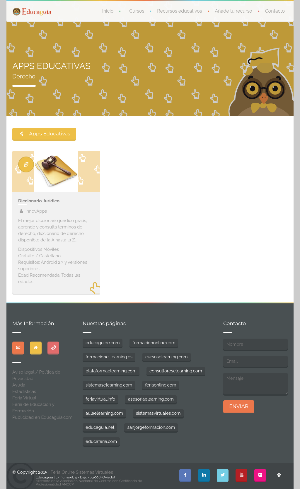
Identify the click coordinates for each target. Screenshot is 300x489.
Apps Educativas (44, 134)
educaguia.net (100, 427)
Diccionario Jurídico (38, 201)
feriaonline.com (160, 385)
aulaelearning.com (104, 413)
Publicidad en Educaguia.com (42, 417)
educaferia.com (101, 441)
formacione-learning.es (109, 356)
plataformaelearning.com (111, 371)
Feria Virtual (24, 398)
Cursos (136, 11)
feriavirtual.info (100, 399)
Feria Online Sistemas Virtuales (82, 472)
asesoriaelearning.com (151, 399)
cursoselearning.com (166, 356)
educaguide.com (103, 342)
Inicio (108, 11)
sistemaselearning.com (109, 385)
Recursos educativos (179, 11)
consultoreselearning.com (175, 371)
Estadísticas (24, 391)
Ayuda (18, 385)
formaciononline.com (153, 342)
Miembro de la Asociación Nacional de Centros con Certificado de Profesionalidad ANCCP (89, 482)
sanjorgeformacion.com (151, 427)
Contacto (275, 11)
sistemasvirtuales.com (158, 413)
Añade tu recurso (233, 11)
